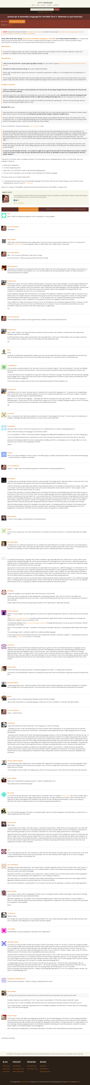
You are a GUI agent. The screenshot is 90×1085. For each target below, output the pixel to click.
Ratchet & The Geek (18, 1071)
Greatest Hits (6, 1069)
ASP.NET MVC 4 (44, 1069)
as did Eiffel (20, 636)
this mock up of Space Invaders (19, 618)
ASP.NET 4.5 (43, 1066)
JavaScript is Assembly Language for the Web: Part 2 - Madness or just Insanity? (45, 16)
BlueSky (55, 209)
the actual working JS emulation (36, 623)
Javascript (9, 25)
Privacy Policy (6, 1066)
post (83, 898)
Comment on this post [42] (17, 21)
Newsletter (21, 203)
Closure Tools (65, 795)
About (15, 203)
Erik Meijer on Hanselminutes (34, 32)
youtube (49, 5)
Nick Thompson (35, 126)
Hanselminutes (17, 1066)
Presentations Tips (32, 1069)
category (46, 12)
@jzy (37, 1082)
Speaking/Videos (31, 1066)
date (51, 12)
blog (37, 5)
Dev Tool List (6, 1071)
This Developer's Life (18, 1069)
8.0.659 (78, 1082)
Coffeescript (17, 244)
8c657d (69, 1082)
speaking (55, 5)
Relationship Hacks (45, 1071)
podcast (43, 5)
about (33, 5)
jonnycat (30, 183)
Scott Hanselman (45, 3)
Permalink (68, 209)
